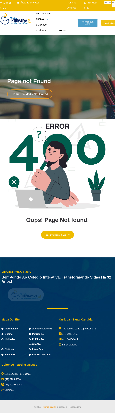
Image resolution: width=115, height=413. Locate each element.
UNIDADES (44, 25)
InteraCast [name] (36, 349)
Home (16, 94)
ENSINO (43, 19)
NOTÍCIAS (44, 30)
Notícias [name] (7, 349)
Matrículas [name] (36, 334)
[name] (57, 235)
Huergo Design (49, 407)
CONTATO (62, 30)
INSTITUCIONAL (47, 13)
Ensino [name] (7, 334)
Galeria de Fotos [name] (40, 354)
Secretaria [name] (8, 354)
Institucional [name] (9, 328)
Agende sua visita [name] (40, 328)
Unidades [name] (8, 339)
